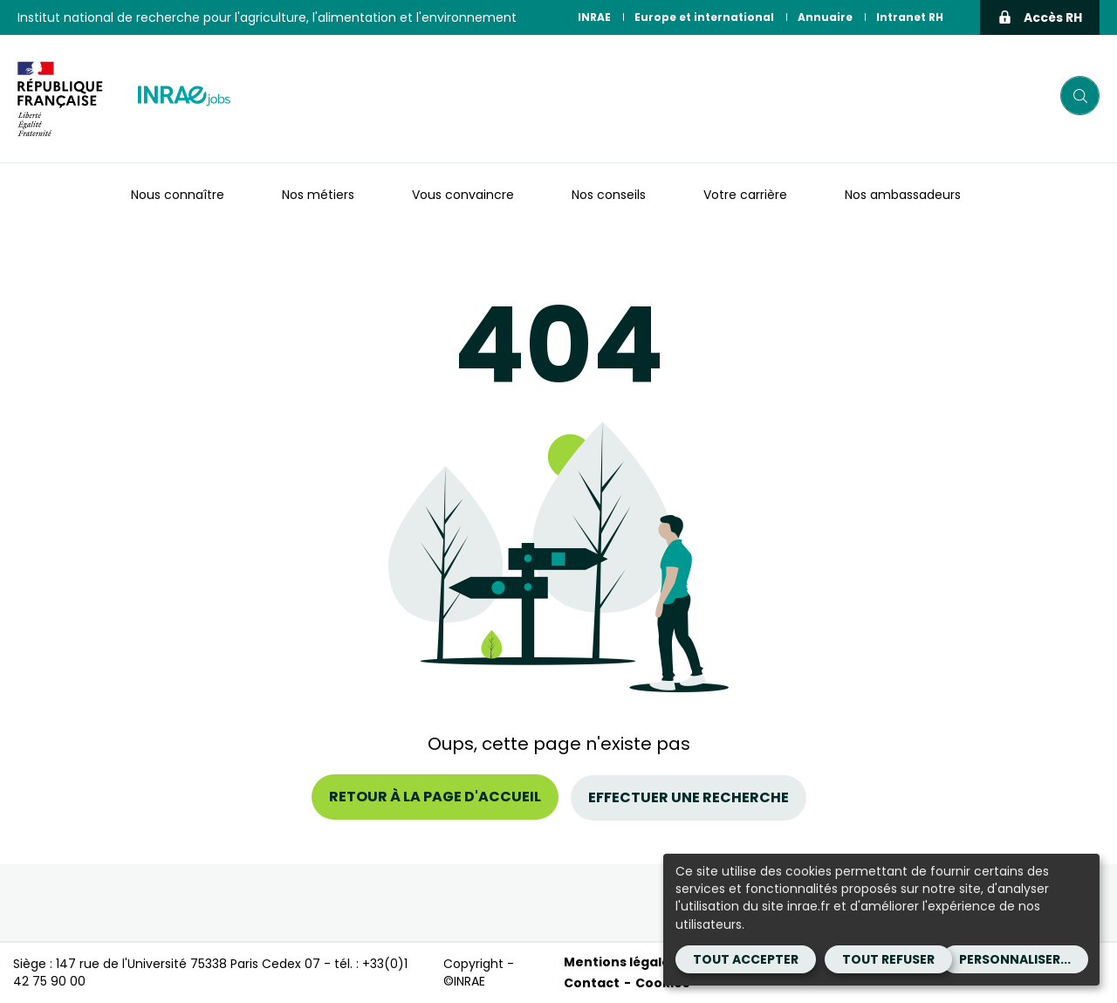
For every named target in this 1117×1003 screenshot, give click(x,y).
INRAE (594, 17)
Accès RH (1039, 17)
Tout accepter (745, 959)
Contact (592, 983)
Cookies (662, 983)
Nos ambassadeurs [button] (903, 194)
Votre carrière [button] (745, 194)
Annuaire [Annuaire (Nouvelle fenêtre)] (825, 17)
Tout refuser (888, 959)
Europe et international (704, 17)
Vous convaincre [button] (463, 194)
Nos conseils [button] (609, 194)
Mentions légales (620, 961)
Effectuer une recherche (688, 797)
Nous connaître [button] (177, 194)
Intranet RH (909, 17)
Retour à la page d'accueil (435, 797)
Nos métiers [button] (318, 194)
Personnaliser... (1015, 959)
